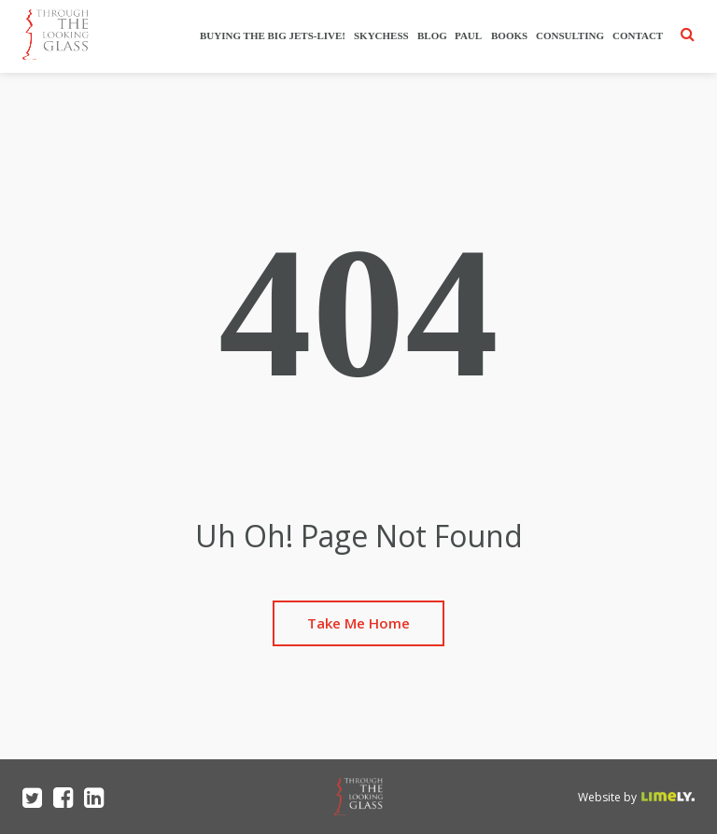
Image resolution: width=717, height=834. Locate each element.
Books (509, 35)
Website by (607, 797)
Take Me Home (358, 623)
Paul (469, 35)
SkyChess (381, 35)
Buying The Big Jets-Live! (272, 35)
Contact (637, 35)
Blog (432, 35)
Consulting (570, 35)
